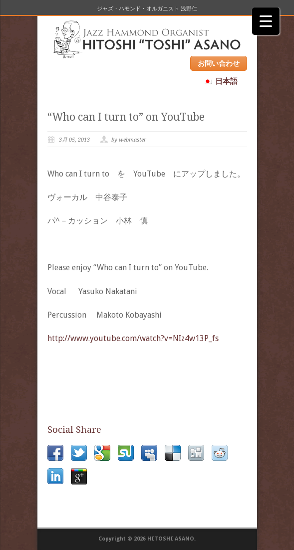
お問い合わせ (219, 63)
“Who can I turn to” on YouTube (126, 117)
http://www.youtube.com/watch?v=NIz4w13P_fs (133, 338)
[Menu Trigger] (266, 21)
